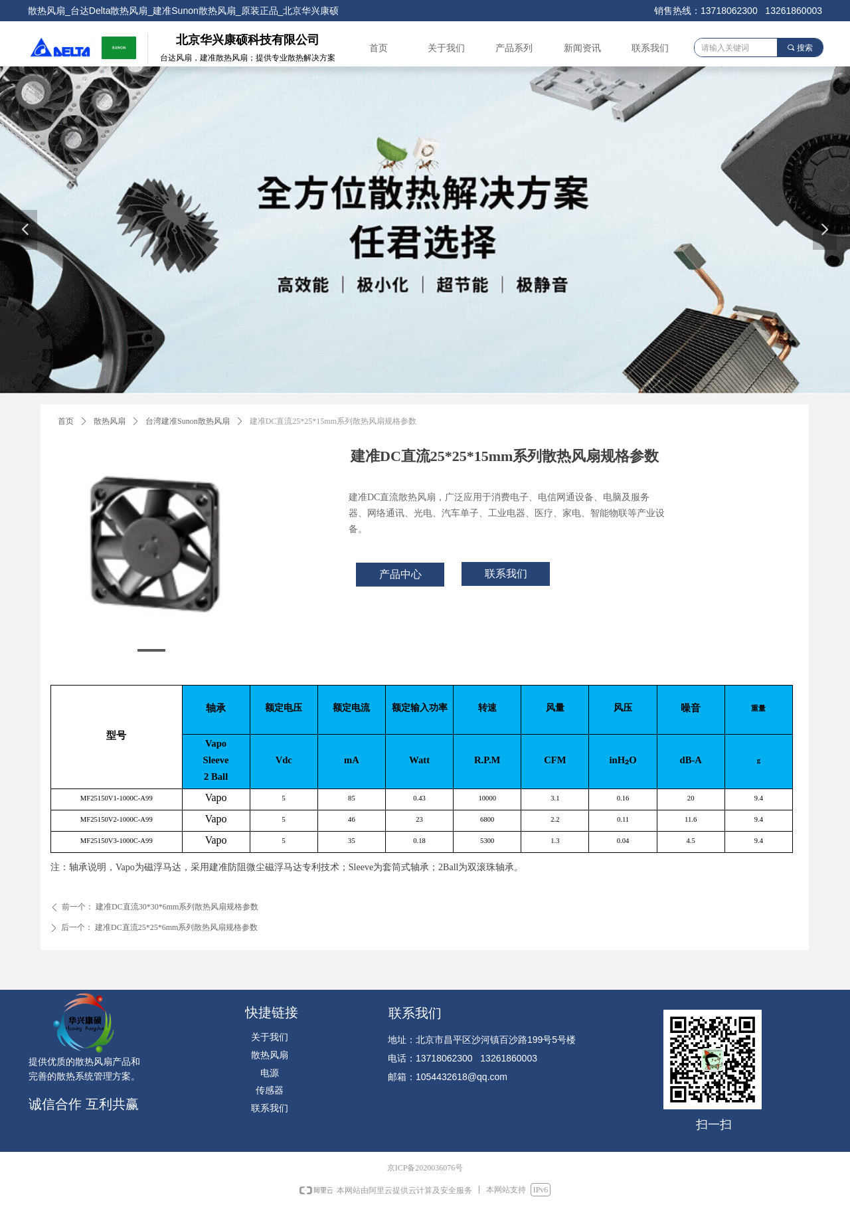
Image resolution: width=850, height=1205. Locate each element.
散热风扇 (110, 421)
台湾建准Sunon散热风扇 (187, 421)
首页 (66, 421)
